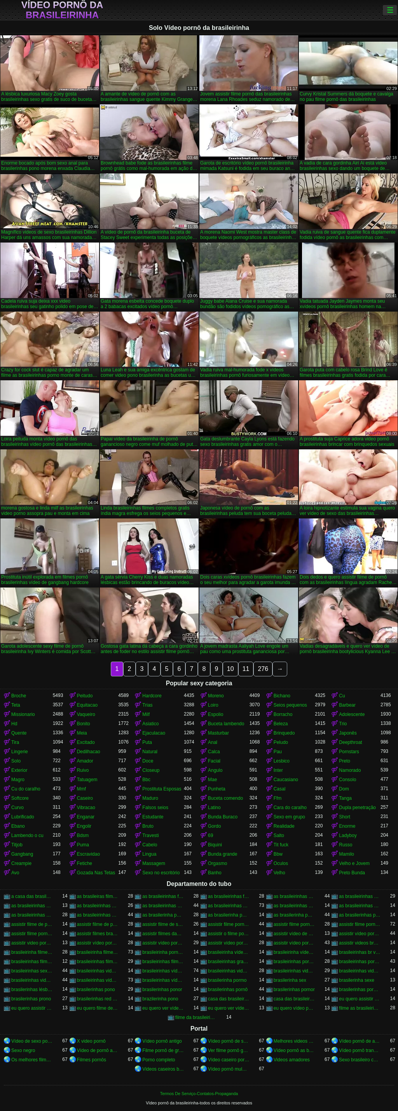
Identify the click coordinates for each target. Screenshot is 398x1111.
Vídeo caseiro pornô (229, 1059)
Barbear (347, 705)
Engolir (84, 826)
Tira (15, 742)
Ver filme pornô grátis (229, 1050)
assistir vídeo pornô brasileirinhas (163, 943)
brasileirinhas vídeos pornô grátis (163, 980)
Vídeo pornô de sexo (229, 1041)
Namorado (350, 770)
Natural (149, 751)
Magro (17, 779)
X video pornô (91, 1041)
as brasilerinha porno (294, 915)
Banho (215, 872)
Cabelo (149, 845)
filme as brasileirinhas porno (360, 1008)
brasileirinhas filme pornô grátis (98, 961)
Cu (342, 695)
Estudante (152, 817)
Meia (82, 733)
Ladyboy (347, 835)
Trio (343, 723)
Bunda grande (222, 854)
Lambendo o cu (27, 835)
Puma (83, 845)
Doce (147, 761)
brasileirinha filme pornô (98, 952)
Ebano (18, 826)
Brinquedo (284, 733)
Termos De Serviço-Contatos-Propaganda (199, 1093)
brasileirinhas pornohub (360, 961)
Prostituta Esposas (161, 789)
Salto (279, 835)
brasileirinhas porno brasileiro (294, 961)
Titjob (17, 845)
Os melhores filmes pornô (32, 1059)
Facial (214, 761)
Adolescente (352, 714)
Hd (14, 723)
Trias (147, 705)
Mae (212, 779)
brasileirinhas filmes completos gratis (163, 961)
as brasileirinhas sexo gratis (32, 905)
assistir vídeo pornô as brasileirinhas (360, 933)
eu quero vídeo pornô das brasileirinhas (294, 1008)
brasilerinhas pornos (360, 989)
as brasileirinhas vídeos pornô (98, 915)
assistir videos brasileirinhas (360, 943)
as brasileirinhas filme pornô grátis (229, 896)
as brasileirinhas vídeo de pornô (98, 905)
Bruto (148, 826)
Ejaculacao (153, 733)
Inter (278, 770)
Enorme (347, 826)
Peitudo (85, 695)
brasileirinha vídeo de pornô (229, 952)
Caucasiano (286, 779)
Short (344, 817)
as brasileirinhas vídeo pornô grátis (294, 905)
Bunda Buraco (222, 817)
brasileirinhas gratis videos (229, 961)
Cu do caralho (25, 789)
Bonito (83, 723)
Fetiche (84, 863)
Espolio (215, 714)
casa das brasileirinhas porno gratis (229, 999)
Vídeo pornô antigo (162, 1041)
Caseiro (85, 798)
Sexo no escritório (161, 872)
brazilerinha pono (160, 999)
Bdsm (83, 835)
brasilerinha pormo (227, 980)
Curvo (17, 807)
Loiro (213, 705)
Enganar (85, 817)
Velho (279, 872)
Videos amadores (292, 1059)
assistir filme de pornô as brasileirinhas (32, 924)
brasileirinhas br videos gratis (360, 952)
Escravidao (88, 854)
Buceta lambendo (226, 723)
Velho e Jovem (354, 863)
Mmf (81, 789)
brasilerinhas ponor (162, 989)
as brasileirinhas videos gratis (32, 915)
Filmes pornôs (91, 1059)
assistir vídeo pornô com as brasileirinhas (229, 943)
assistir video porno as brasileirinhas (32, 943)
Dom (344, 789)
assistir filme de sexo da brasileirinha (163, 924)
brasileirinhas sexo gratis (32, 971)
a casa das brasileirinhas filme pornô (32, 896)
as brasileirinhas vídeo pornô (229, 905)
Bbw (278, 854)
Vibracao (86, 807)
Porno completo (158, 1059)
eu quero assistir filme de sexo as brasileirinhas (360, 999)
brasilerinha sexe (356, 980)
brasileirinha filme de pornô (32, 952)
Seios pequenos (290, 705)
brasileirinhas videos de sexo (294, 971)
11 (246, 669)
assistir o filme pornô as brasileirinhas (229, 933)
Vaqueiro (86, 714)
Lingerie (19, 751)
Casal (280, 789)
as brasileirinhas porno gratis (294, 896)
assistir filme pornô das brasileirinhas (360, 924)
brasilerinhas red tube (98, 999)
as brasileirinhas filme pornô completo (163, 896)
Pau (278, 751)
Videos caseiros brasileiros (163, 1069)
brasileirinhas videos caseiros (229, 971)
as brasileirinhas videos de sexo (360, 905)
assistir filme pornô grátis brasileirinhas (32, 933)
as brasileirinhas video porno (163, 905)
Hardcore (151, 695)
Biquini (215, 845)
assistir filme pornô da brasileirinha (294, 924)
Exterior (19, 770)
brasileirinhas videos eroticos (360, 971)
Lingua (149, 854)
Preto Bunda (352, 872)
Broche (18, 695)
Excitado (86, 742)
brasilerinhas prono (31, 999)
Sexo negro (23, 1050)
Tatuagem (87, 779)
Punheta (216, 789)
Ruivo (83, 770)
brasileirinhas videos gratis (32, 980)
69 (210, 835)
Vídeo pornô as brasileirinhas (294, 1050)
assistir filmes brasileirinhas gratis (98, 933)
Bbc (146, 779)
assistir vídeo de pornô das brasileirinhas (294, 933)
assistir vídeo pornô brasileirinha (98, 943)
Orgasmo (217, 863)
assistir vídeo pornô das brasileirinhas (294, 943)
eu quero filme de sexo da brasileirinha (98, 1008)
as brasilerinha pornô (229, 915)
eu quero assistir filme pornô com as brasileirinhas (32, 1008)
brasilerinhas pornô (228, 989)
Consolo (347, 779)
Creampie (21, 863)
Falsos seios (155, 807)
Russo (345, 845)
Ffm (278, 798)
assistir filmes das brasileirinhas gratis (163, 933)
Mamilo (346, 854)
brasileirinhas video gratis (98, 971)
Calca (214, 751)
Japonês (347, 733)
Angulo (215, 770)
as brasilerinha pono (163, 915)
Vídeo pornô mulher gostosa (229, 1069)
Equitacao (87, 705)
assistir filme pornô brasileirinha (229, 924)
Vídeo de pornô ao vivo (98, 1050)
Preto (344, 761)
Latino (214, 807)
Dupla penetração (357, 807)
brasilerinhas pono (96, 989)
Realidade (284, 826)
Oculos (281, 863)
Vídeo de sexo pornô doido (32, 1041)
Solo (16, 761)
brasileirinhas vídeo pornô (163, 971)
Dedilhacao (88, 751)
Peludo (281, 742)
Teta (15, 705)
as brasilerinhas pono (360, 915)
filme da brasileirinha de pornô (196, 1017)
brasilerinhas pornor (294, 989)
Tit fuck (281, 845)
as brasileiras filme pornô (98, 896)
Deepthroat (350, 742)
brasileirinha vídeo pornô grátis (294, 952)
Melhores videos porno (294, 1041)
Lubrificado (22, 817)
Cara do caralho (290, 807)
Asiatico (150, 723)
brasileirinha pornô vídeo (163, 952)
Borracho (283, 714)
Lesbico (282, 761)
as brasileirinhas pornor (360, 896)
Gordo (214, 826)
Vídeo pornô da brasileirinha (62, 10)
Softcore (20, 798)
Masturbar (218, 733)
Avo (15, 872)
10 (230, 669)
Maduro (150, 798)
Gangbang (22, 854)
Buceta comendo (225, 798)
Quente (18, 733)
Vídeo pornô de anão (360, 1041)
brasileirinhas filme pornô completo (32, 961)
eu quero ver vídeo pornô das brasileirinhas (229, 1008)
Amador (85, 761)
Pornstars (349, 751)
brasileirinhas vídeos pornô (98, 980)
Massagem (153, 863)
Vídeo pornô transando (360, 1050)
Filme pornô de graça (163, 1050)
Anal (212, 742)
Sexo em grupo (289, 817)
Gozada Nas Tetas (96, 872)
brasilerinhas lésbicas (32, 989)
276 (263, 669)
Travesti (150, 835)
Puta (147, 742)
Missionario (23, 714)
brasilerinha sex (290, 980)
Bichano (282, 695)
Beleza (281, 723)
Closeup (150, 770)
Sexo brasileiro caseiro (360, 1059)
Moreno (216, 695)
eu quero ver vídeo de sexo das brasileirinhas (163, 1008)
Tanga (345, 798)
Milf (146, 714)
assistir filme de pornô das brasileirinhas (98, 924)
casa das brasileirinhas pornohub (294, 999)
